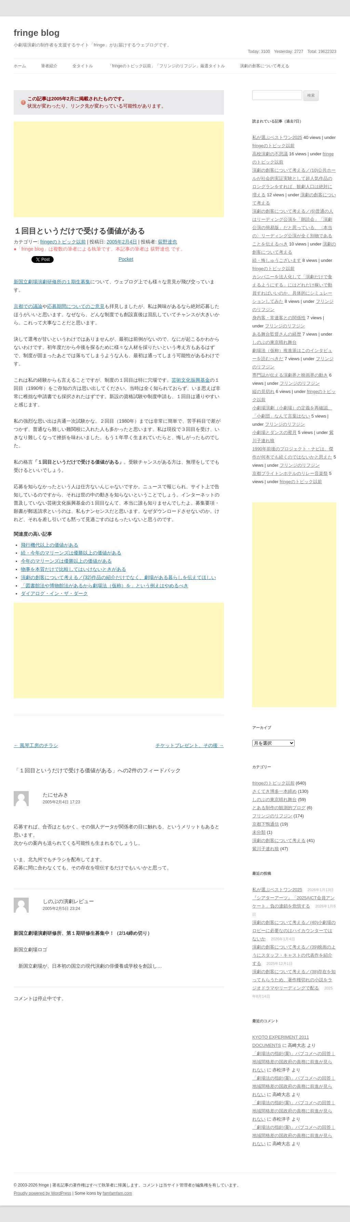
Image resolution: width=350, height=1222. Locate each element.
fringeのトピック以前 (63, 241)
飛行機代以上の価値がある (49, 545)
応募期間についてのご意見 (76, 306)
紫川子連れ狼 (265, 848)
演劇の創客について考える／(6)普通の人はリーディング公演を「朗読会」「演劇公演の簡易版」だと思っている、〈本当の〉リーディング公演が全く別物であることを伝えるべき (292, 228)
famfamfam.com (117, 1193)
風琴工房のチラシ (36, 745)
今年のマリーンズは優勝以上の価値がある (66, 561)
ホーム (20, 66)
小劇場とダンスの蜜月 (274, 432)
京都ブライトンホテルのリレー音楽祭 (290, 473)
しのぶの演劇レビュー (68, 901)
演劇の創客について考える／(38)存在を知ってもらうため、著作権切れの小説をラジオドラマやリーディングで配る (294, 980)
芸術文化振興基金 (191, 380)
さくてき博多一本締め (274, 791)
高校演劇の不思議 (270, 153)
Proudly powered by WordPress (42, 1193)
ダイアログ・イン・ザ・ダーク (54, 593)
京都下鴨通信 (265, 824)
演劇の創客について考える (264, 66)
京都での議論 (28, 306)
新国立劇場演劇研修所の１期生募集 (52, 281)
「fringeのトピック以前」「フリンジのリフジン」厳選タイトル (166, 66)
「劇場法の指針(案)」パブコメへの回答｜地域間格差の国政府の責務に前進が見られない (293, 1061)
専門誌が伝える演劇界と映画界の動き (290, 375)
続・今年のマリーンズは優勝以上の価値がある (71, 553)
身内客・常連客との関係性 (279, 317)
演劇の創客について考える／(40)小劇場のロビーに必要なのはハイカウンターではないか (294, 930)
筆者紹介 (49, 66)
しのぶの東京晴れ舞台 (274, 342)
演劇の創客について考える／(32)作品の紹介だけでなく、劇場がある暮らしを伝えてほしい (118, 577)
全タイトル (82, 66)
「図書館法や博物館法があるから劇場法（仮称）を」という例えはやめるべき (104, 585)
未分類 (259, 832)
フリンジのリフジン (285, 325)
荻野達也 (167, 241)
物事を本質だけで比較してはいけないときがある (73, 569)
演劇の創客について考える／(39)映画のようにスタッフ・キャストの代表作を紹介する (294, 955)
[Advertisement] (119, 169)
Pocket (126, 259)
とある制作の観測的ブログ (279, 807)
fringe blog (36, 33)
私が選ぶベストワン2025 (277, 137)
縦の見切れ (263, 391)
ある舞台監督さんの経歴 (276, 334)
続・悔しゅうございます (276, 260)
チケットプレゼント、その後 (190, 745)
